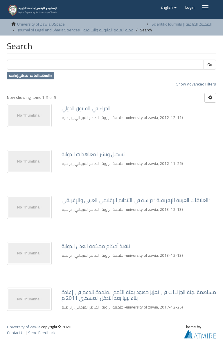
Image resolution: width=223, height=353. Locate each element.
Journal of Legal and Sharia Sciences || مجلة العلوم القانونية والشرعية (76, 30)
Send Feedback (41, 332)
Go (209, 64)
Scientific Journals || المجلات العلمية (182, 24)
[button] (168, 7)
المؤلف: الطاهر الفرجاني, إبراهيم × (30, 76)
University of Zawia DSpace (41, 24)
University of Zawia (23, 327)
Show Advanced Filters (196, 84)
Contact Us (16, 332)
